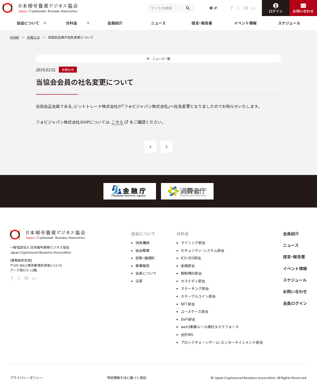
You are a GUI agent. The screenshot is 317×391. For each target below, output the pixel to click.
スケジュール (289, 23)
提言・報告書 (202, 23)
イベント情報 (245, 23)
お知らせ (68, 69)
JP (215, 8)
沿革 (138, 280)
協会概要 (142, 250)
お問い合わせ (295, 291)
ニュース (158, 23)
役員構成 (142, 242)
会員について (145, 273)
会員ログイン (295, 303)
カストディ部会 (193, 280)
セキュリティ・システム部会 (202, 250)
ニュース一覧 (161, 58)
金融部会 (188, 265)
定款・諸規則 (145, 257)
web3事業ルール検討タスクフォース (210, 326)
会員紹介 (114, 23)
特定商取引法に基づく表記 (126, 377)
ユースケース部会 (194, 311)
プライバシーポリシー (26, 377)
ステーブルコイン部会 (198, 296)
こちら (117, 122)
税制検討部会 (191, 273)
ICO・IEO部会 (191, 257)
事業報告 (142, 265)
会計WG (187, 334)
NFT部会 (188, 303)
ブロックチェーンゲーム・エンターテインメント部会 (222, 342)
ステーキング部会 (195, 288)
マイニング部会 (193, 242)
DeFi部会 (188, 319)
